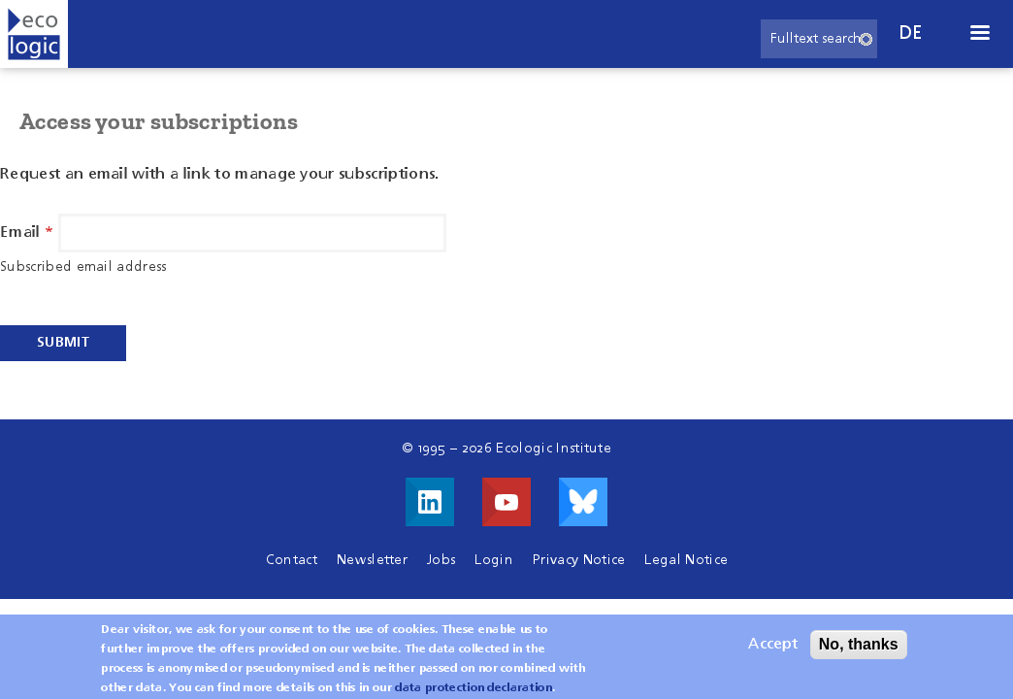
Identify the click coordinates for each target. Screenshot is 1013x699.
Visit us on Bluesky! (583, 502)
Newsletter (372, 560)
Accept (773, 649)
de (911, 33)
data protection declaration (473, 693)
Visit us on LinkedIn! (430, 502)
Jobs (441, 560)
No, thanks (859, 649)
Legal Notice (686, 560)
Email (20, 233)
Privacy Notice (579, 560)
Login (493, 560)
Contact (291, 560)
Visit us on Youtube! (506, 502)
